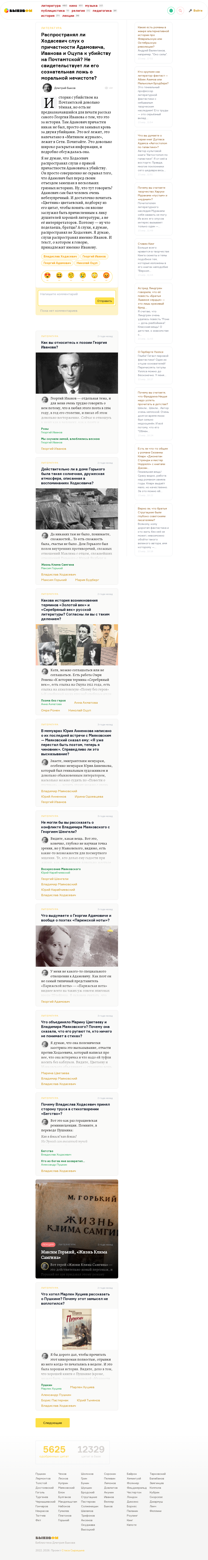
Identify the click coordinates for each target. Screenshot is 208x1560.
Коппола (155, 1487)
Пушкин (41, 1473)
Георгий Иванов (94, 256)
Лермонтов (43, 1478)
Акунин (109, 1492)
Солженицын (89, 1506)
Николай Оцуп (87, 263)
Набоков (64, 1506)
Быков (108, 1506)
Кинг (130, 1520)
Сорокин (110, 1473)
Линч (153, 1506)
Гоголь (40, 1492)
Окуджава (88, 1524)
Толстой (41, 1483)
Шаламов (87, 1510)
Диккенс (132, 1501)
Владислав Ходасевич (60, 256)
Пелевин (109, 1478)
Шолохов (87, 1473)
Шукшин (86, 1487)
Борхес (132, 1506)
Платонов (64, 1515)
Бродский (87, 1492)
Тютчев (41, 1515)
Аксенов (87, 1520)
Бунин (85, 1483)
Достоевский (45, 1487)
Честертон (134, 1492)
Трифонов (88, 1515)
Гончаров (42, 1506)
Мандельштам (67, 1501)
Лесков (63, 1478)
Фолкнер (133, 1483)
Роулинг (132, 1515)
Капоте (132, 1524)
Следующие (52, 1423)
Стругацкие (89, 1497)
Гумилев (63, 1510)
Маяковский (66, 1487)
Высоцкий (88, 1529)
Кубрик (155, 1492)
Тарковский (158, 1473)
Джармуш (156, 1501)
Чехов (62, 1473)
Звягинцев (157, 1483)
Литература (51, 28)
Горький (63, 1520)
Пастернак (88, 1501)
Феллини (155, 1510)
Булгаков (64, 1497)
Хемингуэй (134, 1478)
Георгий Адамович (57, 263)
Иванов (109, 1497)
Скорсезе (156, 1497)
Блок (61, 1492)
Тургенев (42, 1497)
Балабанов (157, 1478)
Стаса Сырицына (73, 1550)
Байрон (132, 1473)
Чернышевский (45, 1501)
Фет (38, 1520)
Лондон (132, 1497)
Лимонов (110, 1483)
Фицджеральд (137, 1487)
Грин (84, 1478)
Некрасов (42, 1510)
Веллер (109, 1501)
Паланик (132, 1510)
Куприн (63, 1483)
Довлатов (111, 1487)
